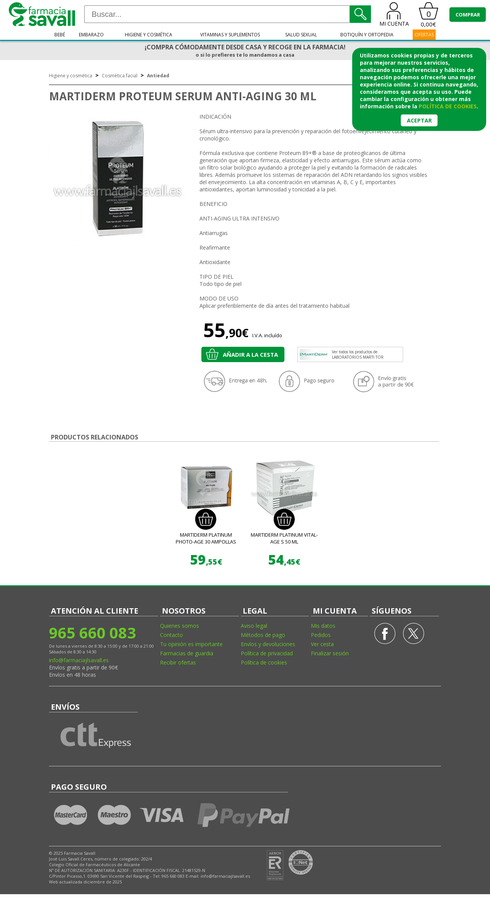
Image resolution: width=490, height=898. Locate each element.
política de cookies (448, 106)
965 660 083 (92, 632)
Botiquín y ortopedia (367, 34)
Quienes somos (179, 625)
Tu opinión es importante (191, 644)
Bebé (59, 34)
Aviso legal (254, 625)
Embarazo (91, 34)
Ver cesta (322, 644)
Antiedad (158, 75)
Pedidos (321, 634)
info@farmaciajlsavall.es (79, 660)
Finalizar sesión (330, 653)
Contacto (171, 634)
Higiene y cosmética (148, 34)
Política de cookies (264, 662)
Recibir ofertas (178, 662)
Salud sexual (301, 34)
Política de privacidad (267, 653)
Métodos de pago (263, 634)
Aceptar (419, 120)
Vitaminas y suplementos (230, 34)
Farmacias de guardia (186, 653)
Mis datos (323, 625)
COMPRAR (468, 14)
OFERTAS (424, 34)
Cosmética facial (119, 75)
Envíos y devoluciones (268, 644)
